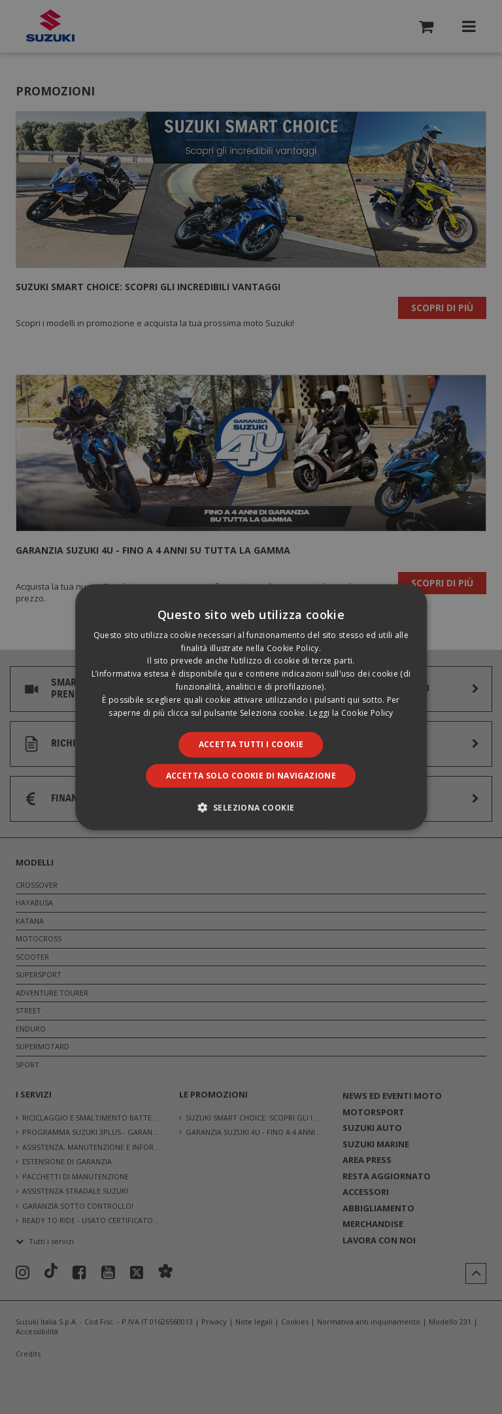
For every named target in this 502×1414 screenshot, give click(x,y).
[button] (251, 807)
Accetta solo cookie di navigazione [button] (251, 775)
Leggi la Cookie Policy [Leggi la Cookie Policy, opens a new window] (351, 712)
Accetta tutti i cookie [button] (251, 744)
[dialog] (251, 707)
